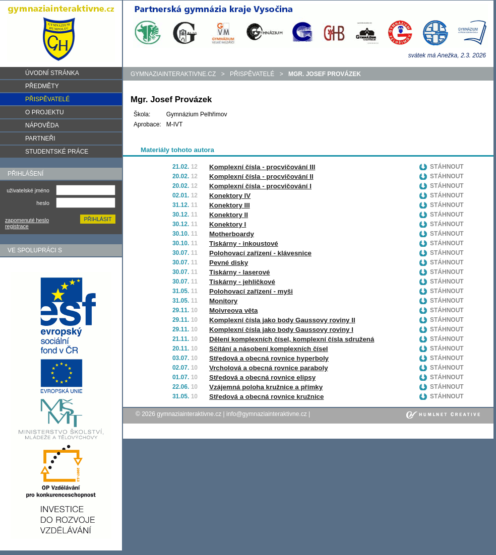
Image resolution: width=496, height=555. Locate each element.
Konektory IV (230, 195)
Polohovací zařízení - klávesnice (260, 253)
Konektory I (227, 224)
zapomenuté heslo (27, 220)
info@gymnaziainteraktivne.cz (266, 414)
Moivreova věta (233, 310)
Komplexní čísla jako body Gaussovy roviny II (282, 320)
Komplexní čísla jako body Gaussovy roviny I (281, 329)
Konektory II (228, 215)
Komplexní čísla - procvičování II (261, 176)
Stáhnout (447, 166)
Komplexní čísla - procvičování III (262, 167)
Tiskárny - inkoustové (243, 243)
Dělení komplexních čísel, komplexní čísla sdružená (291, 339)
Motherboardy (231, 234)
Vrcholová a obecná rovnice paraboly (268, 368)
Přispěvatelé (252, 74)
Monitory (223, 301)
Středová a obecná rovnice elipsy (262, 377)
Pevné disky (228, 262)
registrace (17, 226)
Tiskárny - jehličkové (242, 282)
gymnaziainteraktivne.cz (173, 74)
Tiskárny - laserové (239, 272)
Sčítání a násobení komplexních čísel (268, 349)
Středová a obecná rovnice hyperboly (269, 358)
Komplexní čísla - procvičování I (260, 186)
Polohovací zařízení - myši (251, 291)
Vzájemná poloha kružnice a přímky (266, 387)
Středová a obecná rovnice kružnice (266, 396)
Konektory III (229, 205)
